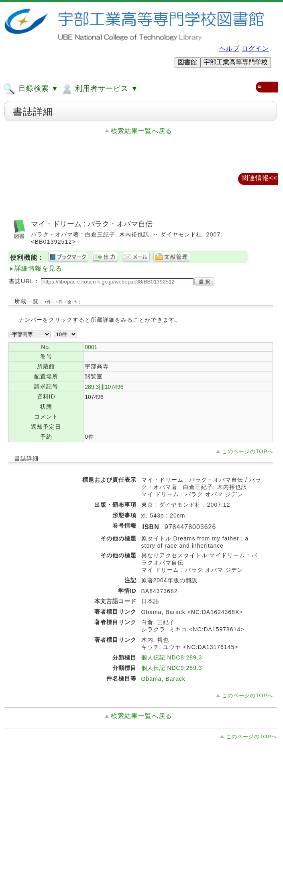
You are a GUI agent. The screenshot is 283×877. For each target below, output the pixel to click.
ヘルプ (229, 48)
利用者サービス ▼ (99, 89)
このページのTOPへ (247, 451)
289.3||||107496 (104, 387)
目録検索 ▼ (31, 89)
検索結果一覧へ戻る (141, 130)
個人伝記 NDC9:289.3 (171, 668)
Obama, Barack (163, 679)
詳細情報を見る (38, 268)
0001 (91, 347)
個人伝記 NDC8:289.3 (171, 657)
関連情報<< (259, 178)
